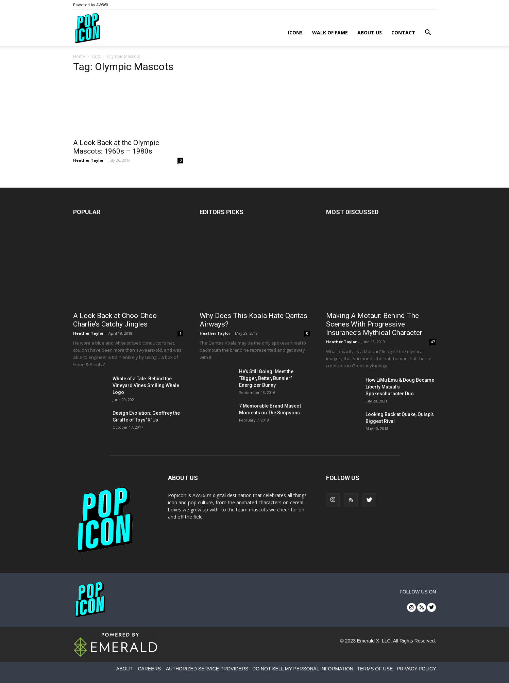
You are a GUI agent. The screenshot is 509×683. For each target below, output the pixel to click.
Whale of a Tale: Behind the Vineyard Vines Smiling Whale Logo (146, 385)
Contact (403, 32)
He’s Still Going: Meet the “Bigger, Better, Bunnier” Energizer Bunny (266, 378)
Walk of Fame (330, 32)
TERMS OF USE (375, 668)
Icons (295, 32)
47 (433, 341)
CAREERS (149, 668)
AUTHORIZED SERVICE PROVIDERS (207, 668)
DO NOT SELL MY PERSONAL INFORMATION (302, 668)
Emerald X (368, 641)
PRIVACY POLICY (416, 668)
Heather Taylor (88, 160)
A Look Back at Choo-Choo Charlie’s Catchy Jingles (115, 320)
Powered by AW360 (90, 4)
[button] (428, 33)
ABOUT (124, 668)
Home (79, 56)
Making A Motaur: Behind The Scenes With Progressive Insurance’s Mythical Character (374, 324)
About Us (369, 32)
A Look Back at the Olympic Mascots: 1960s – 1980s (116, 147)
